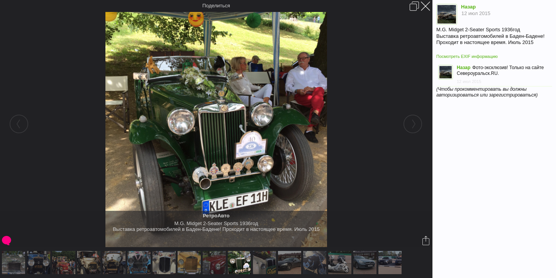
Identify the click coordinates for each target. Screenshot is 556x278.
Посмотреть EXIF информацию (467, 56)
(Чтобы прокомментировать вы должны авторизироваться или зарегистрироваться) (486, 92)
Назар (468, 7)
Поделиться (216, 5)
